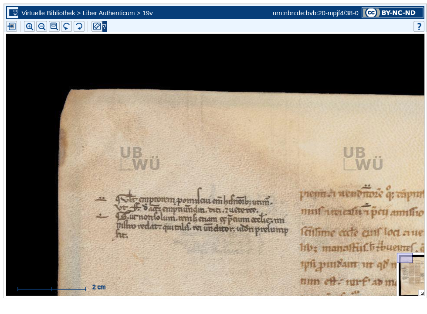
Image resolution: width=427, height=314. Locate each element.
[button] (54, 26)
